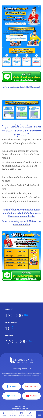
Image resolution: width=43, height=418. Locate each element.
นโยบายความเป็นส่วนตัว (20, 409)
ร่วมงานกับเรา (20, 406)
